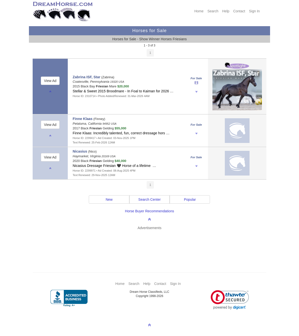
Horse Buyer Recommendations (149, 211)
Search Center (149, 199)
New (109, 199)
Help (226, 11)
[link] (230, 300)
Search (212, 11)
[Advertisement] (152, 244)
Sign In (254, 11)
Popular (190, 199)
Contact (239, 11)
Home (199, 11)
